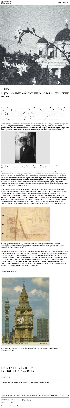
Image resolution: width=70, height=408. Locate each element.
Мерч (56, 395)
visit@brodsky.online (16, 401)
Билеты (65, 2)
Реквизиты (3, 406)
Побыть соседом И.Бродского (25, 395)
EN (54, 2)
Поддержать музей (48, 395)
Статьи (62, 395)
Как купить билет (12, 406)
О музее (38, 395)
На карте (3, 402)
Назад (6, 89)
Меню (59, 2)
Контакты (11, 395)
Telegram (13, 402)
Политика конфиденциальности (24, 406)
